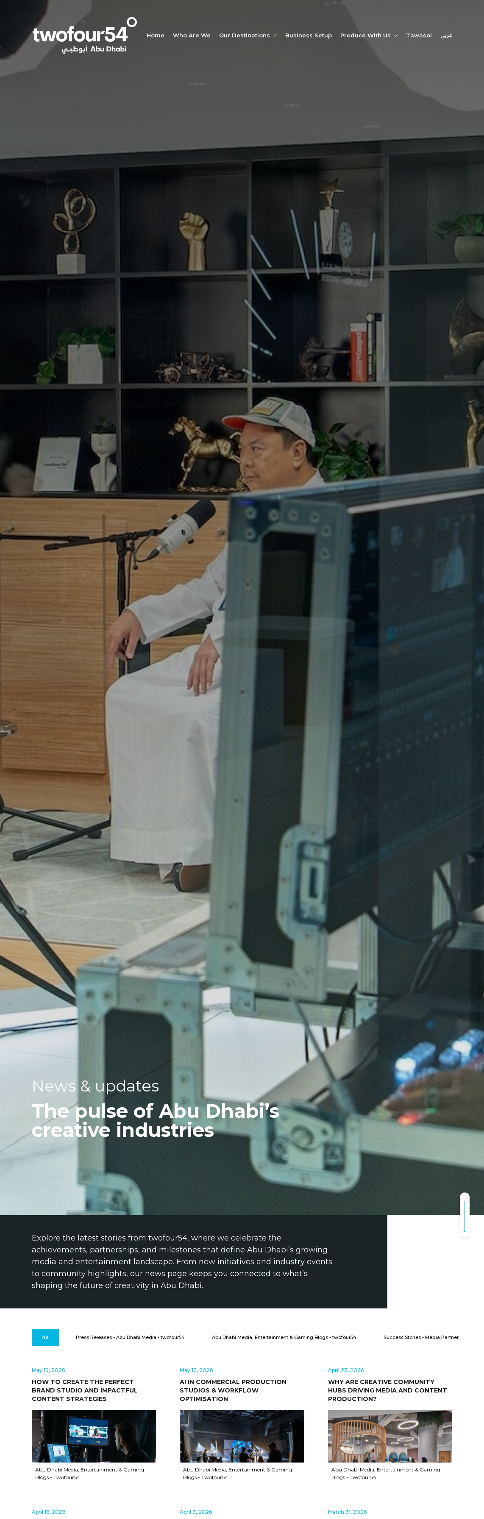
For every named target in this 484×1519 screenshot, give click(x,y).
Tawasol (419, 35)
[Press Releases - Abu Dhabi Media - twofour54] (130, 1337)
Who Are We (192, 35)
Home (155, 35)
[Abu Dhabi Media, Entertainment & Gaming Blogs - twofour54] (284, 1337)
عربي (446, 35)
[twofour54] (85, 35)
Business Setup (308, 35)
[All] (45, 1337)
